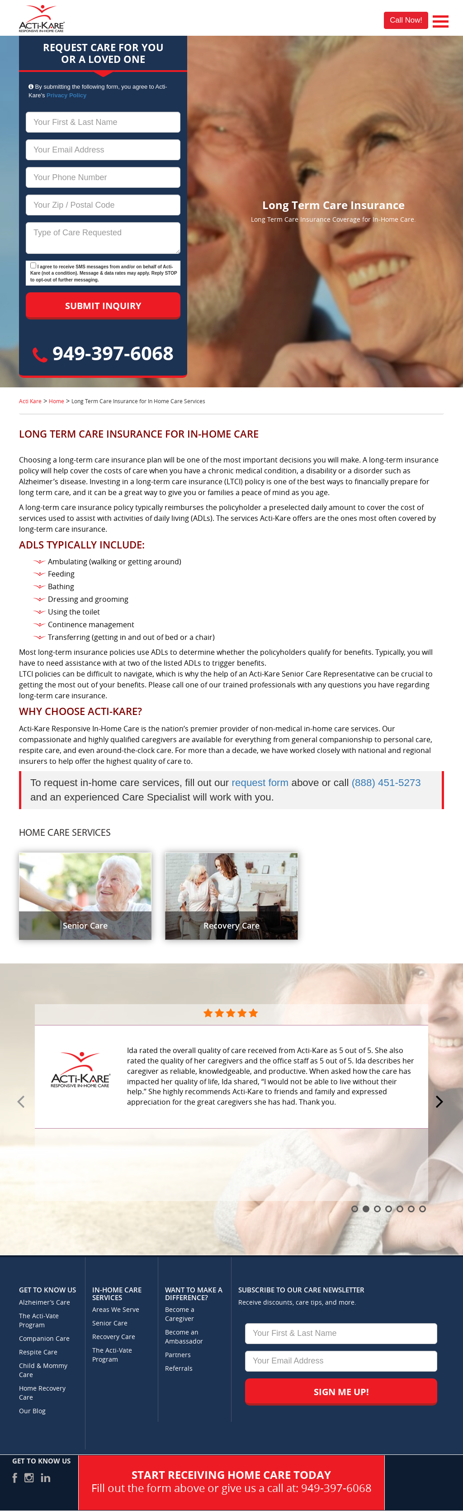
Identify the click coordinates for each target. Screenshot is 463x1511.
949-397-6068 (103, 353)
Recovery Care (113, 1337)
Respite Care (38, 1352)
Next (441, 1102)
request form (260, 782)
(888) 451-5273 (386, 782)
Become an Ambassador (184, 1337)
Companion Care (44, 1339)
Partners (178, 1355)
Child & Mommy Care (43, 1370)
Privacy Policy (66, 95)
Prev (22, 1102)
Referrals (179, 1369)
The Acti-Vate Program (39, 1320)
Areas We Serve (115, 1310)
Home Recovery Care (42, 1393)
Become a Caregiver (179, 1314)
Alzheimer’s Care (44, 1302)
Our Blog (32, 1411)
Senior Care (110, 1323)
